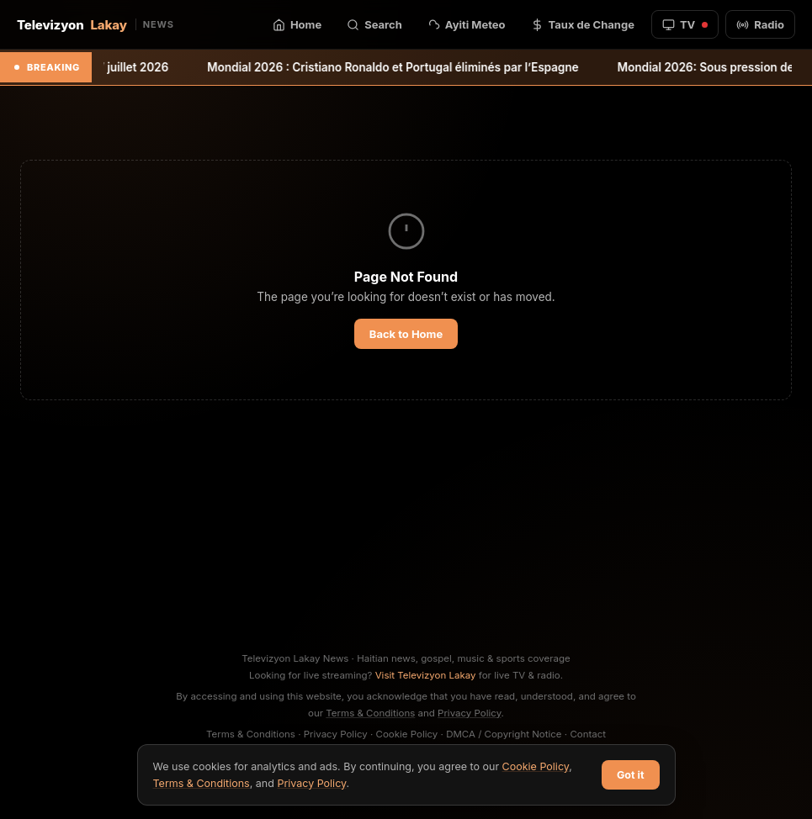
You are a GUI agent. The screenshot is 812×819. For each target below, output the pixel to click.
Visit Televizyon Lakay (425, 675)
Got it (631, 775)
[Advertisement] (406, 524)
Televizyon (95, 25)
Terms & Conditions (370, 713)
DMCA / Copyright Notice (503, 734)
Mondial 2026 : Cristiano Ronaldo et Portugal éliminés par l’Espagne (406, 67)
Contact (588, 734)
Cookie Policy (407, 734)
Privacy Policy (470, 713)
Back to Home (406, 334)
